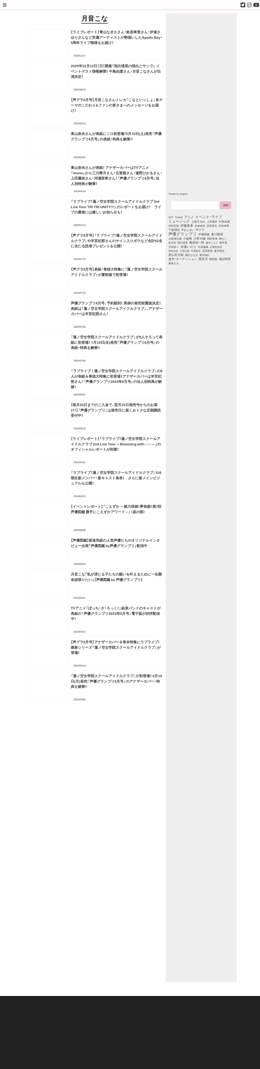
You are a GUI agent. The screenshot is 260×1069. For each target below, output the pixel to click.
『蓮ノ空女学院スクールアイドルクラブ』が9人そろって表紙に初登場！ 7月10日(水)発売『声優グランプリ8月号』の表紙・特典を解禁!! (117, 342)
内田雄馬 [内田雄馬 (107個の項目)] (224, 225)
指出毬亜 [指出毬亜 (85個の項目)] (182, 242)
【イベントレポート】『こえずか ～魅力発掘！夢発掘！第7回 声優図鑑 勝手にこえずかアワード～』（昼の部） (116, 509)
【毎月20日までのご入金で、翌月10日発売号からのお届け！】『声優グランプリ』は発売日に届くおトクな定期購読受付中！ (116, 410)
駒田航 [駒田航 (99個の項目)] (213, 259)
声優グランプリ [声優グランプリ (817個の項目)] (182, 234)
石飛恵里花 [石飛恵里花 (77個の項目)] (216, 247)
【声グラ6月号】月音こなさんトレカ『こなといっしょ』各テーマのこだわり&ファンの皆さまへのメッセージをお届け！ (117, 105)
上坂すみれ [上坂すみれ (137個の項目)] (198, 221)
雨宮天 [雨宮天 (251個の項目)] (203, 259)
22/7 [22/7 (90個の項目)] (171, 217)
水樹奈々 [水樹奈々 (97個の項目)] (173, 247)
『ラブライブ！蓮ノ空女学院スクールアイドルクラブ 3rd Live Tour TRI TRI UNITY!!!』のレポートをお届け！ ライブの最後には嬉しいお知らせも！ (116, 207)
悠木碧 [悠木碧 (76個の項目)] (172, 242)
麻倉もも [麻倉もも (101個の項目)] (173, 263)
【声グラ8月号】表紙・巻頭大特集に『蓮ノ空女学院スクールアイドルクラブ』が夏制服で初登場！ (117, 271)
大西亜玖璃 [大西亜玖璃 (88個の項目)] (175, 238)
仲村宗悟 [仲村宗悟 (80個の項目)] (173, 225)
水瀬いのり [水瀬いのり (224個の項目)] (188, 246)
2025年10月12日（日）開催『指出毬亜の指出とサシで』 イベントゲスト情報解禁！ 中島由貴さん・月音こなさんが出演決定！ (116, 71)
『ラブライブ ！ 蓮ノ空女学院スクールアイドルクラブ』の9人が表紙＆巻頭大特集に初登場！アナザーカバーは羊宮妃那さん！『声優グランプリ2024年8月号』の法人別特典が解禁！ (116, 378)
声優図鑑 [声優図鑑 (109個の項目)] (204, 234)
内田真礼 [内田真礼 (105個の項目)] (212, 225)
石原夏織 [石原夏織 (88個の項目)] (203, 247)
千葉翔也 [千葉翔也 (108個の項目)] (174, 230)
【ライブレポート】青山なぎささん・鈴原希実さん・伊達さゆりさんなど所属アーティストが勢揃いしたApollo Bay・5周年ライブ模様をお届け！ (116, 37)
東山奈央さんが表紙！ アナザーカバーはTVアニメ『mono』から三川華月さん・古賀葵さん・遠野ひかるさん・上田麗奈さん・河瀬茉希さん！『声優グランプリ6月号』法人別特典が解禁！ (116, 175)
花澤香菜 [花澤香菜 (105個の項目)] (207, 251)
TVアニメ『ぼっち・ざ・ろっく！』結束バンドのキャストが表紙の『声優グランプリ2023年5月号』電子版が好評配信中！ (116, 613)
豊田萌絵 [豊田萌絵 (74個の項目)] (204, 255)
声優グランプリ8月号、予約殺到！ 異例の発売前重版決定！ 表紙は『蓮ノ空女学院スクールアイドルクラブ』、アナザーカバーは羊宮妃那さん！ (117, 308)
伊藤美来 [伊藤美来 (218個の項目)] (186, 225)
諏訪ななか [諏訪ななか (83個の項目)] (191, 255)
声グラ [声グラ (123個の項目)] (200, 230)
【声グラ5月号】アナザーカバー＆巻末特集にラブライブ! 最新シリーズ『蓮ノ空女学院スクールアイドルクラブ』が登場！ (116, 647)
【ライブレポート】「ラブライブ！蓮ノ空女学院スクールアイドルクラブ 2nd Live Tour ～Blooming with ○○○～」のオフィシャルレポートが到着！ (116, 444)
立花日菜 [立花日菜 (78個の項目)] (184, 251)
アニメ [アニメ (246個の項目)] (189, 217)
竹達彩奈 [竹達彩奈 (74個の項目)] (196, 251)
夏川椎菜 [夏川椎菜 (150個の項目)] (217, 234)
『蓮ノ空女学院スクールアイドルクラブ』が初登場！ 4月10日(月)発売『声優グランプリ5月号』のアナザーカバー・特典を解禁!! (116, 681)
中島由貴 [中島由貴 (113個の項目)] (224, 221)
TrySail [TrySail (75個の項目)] (179, 217)
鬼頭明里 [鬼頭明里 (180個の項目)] (225, 259)
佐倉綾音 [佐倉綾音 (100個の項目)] (200, 225)
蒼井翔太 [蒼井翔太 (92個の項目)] (219, 251)
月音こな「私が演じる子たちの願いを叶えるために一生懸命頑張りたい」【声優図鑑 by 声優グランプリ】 (116, 576)
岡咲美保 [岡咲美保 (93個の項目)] (212, 238)
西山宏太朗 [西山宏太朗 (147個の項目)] (175, 255)
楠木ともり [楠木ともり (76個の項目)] (212, 242)
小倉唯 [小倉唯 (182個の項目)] (187, 238)
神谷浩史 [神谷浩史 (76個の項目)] (173, 251)
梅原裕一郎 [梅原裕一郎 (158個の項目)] (196, 242)
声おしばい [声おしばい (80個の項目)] (187, 230)
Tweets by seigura (178, 193)
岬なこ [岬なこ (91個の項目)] (223, 238)
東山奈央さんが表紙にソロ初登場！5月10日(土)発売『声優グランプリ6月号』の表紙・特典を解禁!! (116, 136)
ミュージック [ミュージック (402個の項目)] (179, 221)
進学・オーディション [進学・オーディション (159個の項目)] (182, 259)
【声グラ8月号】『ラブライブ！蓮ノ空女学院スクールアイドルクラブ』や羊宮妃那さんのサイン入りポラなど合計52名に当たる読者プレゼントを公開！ (116, 241)
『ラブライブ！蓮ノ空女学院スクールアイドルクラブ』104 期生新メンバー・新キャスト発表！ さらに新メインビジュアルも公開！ (116, 478)
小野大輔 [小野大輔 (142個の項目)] (200, 238)
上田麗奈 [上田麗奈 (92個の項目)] (212, 221)
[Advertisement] (94, 723)
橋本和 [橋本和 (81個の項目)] (223, 242)
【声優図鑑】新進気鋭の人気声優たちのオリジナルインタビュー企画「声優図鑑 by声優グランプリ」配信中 (115, 542)
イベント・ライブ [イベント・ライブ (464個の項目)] (208, 216)
